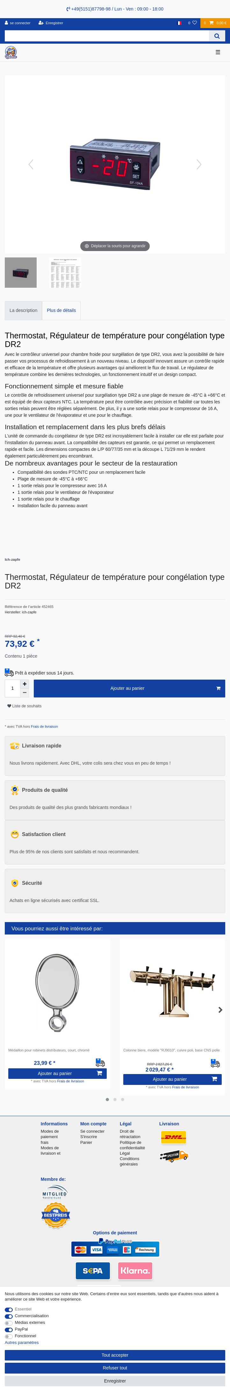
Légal (125, 1153)
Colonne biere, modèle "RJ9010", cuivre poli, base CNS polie (171, 1050)
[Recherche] (217, 35)
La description (23, 310)
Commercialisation (32, 1315)
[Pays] (179, 23)
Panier (86, 1142)
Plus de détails (61, 310)
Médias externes (30, 1322)
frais (44, 1142)
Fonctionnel (25, 1335)
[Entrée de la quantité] (12, 688)
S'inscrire (88, 1136)
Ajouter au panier (165, 688)
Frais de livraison (44, 726)
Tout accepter (115, 1355)
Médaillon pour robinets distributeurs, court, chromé (49, 1050)
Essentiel (23, 1309)
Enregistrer (115, 1380)
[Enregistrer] (51, 23)
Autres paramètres (22, 1342)
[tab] (23, 310)
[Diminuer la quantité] (24, 693)
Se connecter (92, 1131)
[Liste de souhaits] (192, 23)
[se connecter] (17, 23)
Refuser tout (115, 1367)
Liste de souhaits (24, 706)
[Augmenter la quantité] (24, 684)
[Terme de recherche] (107, 35)
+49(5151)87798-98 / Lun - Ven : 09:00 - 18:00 (115, 8)
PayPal (21, 1329)
